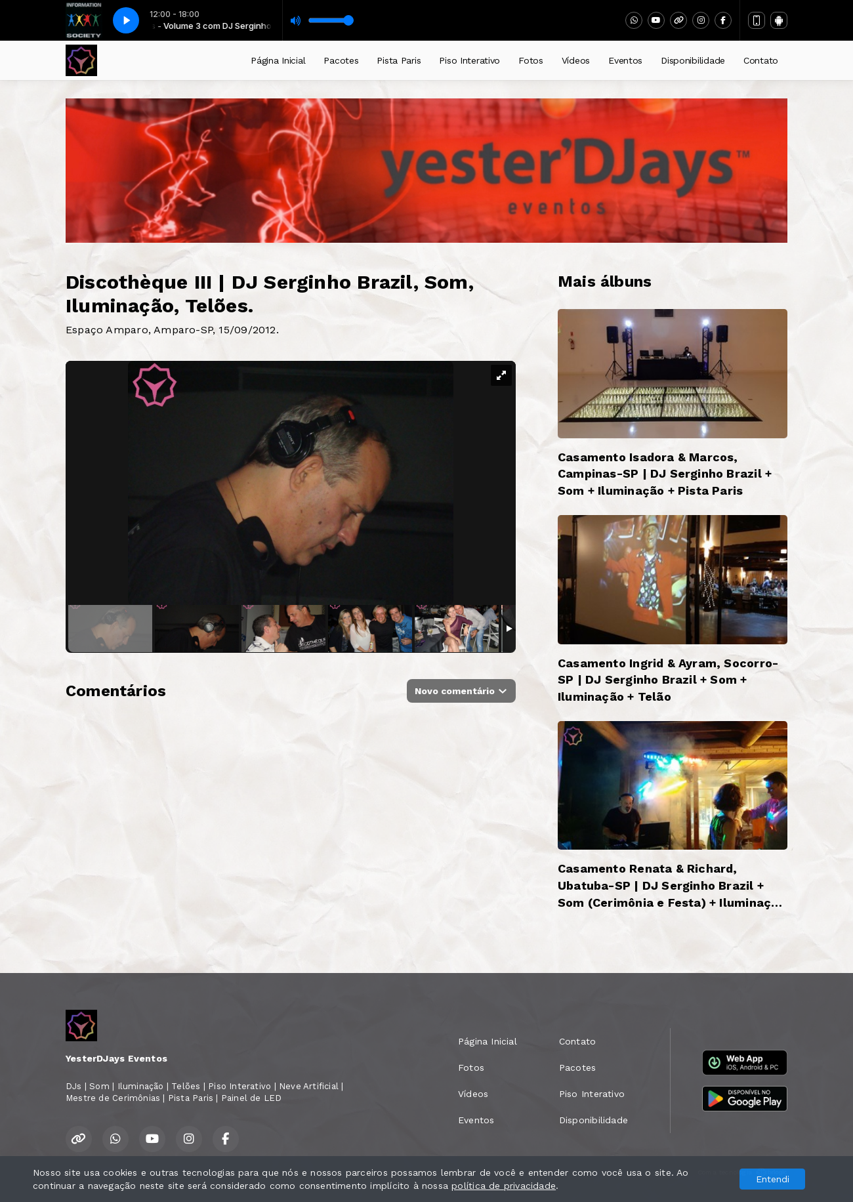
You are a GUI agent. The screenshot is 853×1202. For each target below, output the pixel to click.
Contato (760, 60)
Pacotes (340, 60)
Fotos (530, 60)
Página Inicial (278, 60)
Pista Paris (399, 60)
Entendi (772, 1179)
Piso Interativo (469, 60)
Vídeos (576, 60)
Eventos (625, 60)
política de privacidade (503, 1185)
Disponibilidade (693, 60)
